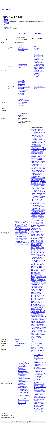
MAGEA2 (40, 240)
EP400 (37, 179)
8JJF (42, 347)
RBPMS (37, 286)
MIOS (37, 246)
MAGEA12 (34, 240)
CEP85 (37, 162)
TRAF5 (42, 319)
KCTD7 (22, 34)
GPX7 (39, 190)
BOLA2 (43, 144)
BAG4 (16, 224)
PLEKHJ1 (39, 267)
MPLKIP (38, 249)
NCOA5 (33, 257)
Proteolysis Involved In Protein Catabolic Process (23, 395)
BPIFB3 (33, 147)
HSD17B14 (34, 199)
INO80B (27, 229)
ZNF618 (37, 336)
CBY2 (41, 152)
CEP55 (43, 161)
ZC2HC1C (33, 333)
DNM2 (32, 175)
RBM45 (42, 284)
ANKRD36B (40, 136)
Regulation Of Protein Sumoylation (40, 387)
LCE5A (33, 228)
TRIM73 (33, 324)
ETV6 (32, 181)
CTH (32, 170)
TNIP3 (32, 318)
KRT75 (20, 230)
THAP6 (37, 313)
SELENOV (39, 293)
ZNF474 (17, 244)
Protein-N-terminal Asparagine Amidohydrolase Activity (39, 59)
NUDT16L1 (39, 261)
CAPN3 (43, 149)
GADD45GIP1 (41, 184)
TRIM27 (38, 321)
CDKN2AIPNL (35, 159)
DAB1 (37, 171)
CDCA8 (36, 158)
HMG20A (42, 196)
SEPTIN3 (39, 295)
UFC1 (39, 327)
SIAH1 (39, 296)
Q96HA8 (38, 345)
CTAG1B (38, 168)
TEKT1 (38, 312)
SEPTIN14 (33, 295)
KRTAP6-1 (34, 222)
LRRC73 (42, 234)
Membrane (21, 50)
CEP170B (38, 161)
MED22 (36, 245)
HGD (32, 196)
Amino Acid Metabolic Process (39, 407)
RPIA (32, 290)
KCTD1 (37, 207)
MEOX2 (17, 233)
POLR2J (33, 271)
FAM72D (38, 182)
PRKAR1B (34, 274)
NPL (41, 258)
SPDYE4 (33, 304)
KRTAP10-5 (34, 216)
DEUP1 (33, 173)
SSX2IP (42, 306)
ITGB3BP (33, 203)
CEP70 (32, 162)
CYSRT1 (33, 171)
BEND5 (33, 143)
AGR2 (43, 132)
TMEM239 (37, 316)
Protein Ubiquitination (38, 370)
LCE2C (41, 226)
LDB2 (36, 228)
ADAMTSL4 (18, 223)
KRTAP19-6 (41, 217)
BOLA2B (33, 146)
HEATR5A (40, 194)
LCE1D (43, 225)
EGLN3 (40, 176)
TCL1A (43, 310)
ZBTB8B (43, 331)
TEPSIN (42, 312)
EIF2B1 (33, 178)
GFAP (42, 185)
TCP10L (33, 312)
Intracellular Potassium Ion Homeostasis (22, 82)
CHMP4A (39, 164)
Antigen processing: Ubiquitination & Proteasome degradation (23, 103)
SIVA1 (32, 298)
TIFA (42, 315)
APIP (35, 138)
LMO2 (32, 232)
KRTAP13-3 (26, 230)
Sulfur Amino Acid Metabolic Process (39, 384)
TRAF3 (37, 319)
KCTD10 (42, 207)
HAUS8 (42, 193)
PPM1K (33, 272)
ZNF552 (22, 244)
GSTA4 (39, 191)
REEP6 (33, 287)
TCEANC (22, 239)
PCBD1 (33, 264)
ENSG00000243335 (20, 343)
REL (25, 238)
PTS (32, 281)
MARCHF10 (34, 243)
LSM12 (33, 235)
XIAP (40, 330)
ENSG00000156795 (36, 343)
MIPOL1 (42, 246)
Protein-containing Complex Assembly (39, 390)
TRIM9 (38, 324)
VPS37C (33, 330)
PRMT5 (33, 275)
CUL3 (21, 226)
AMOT (33, 135)
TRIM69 (42, 322)
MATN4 (40, 243)
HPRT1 (43, 197)
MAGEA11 (39, 239)
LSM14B (37, 235)
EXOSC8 (36, 181)
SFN (43, 295)
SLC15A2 (42, 298)
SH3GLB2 (33, 296)
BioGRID (6, 28)
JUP (43, 203)
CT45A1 (43, 167)
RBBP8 (33, 284)
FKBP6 (44, 182)
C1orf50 (33, 149)
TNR (36, 318)
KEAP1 (42, 211)
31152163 (20, 124)
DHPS (37, 173)
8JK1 (44, 350)
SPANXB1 (33, 303)
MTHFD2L (34, 252)
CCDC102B (34, 153)
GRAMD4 (33, 191)
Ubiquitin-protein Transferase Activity (39, 395)
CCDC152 (40, 153)
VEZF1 (17, 242)
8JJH (35, 348)
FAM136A (42, 181)
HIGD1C (36, 196)
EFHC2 (17, 227)
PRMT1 (39, 274)
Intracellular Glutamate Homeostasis (21, 93)
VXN (37, 330)
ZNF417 (21, 242)
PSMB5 (39, 280)
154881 (17, 339)
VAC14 (33, 328)
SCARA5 (33, 293)
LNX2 (40, 232)
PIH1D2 (33, 266)
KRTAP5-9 (40, 220)
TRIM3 (21, 241)
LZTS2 (37, 237)
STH (32, 307)
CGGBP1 (41, 162)
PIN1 (28, 235)
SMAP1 (36, 299)
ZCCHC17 (40, 333)
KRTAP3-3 (40, 219)
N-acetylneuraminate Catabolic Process (39, 398)
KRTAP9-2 (40, 222)
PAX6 (24, 235)
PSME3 (43, 280)
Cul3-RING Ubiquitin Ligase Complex (40, 410)
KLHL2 (43, 213)
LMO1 (41, 231)
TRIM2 (17, 241)
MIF (40, 245)
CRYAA (33, 167)
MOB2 (42, 248)
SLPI (32, 299)
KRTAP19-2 (34, 217)
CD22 (44, 156)
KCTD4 (38, 210)
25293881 (21, 119)
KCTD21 (33, 210)
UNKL (44, 327)
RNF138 (33, 289)
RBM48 (33, 286)
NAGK (43, 255)
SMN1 (40, 299)
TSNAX (41, 325)
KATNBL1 (38, 205)
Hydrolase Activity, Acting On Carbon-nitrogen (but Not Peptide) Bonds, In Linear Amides (39, 67)
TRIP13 (42, 324)
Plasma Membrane (23, 49)
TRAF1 (33, 319)
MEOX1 (24, 232)
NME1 (38, 258)
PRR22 (26, 236)
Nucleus (36, 46)
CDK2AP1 (41, 158)
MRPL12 (40, 251)
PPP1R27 (37, 272)
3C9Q (32, 347)
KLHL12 (37, 213)
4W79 (35, 347)
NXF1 (16, 235)
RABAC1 (37, 283)
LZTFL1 (42, 235)
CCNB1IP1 (39, 156)
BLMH (41, 143)
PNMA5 (42, 269)
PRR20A (41, 275)
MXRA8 (33, 254)
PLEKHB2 (33, 267)
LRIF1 (38, 234)
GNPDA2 (37, 188)
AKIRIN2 (41, 133)
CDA (32, 158)
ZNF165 (33, 334)
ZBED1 (33, 331)
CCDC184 (33, 155)
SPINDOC (39, 304)
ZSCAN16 (33, 338)
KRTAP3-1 (34, 219)
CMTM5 (33, 165)
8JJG (32, 348)
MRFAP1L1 (34, 251)
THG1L (33, 315)
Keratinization (38, 393)
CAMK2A (38, 149)
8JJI (38, 348)
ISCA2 (40, 202)
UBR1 (32, 327)
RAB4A (21, 238)
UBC (25, 241)
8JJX (32, 350)
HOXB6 (38, 197)
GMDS (37, 187)
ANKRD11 (34, 136)
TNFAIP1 (43, 316)
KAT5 (16, 230)
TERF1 (27, 239)
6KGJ (39, 347)
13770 (16, 341)
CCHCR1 (33, 156)
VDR (39, 328)
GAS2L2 (21, 227)
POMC (37, 271)
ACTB (32, 130)
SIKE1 (43, 296)
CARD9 (33, 150)
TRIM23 (33, 321)
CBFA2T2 (33, 152)
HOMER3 (33, 197)
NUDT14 (33, 261)
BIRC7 (37, 143)
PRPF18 (21, 236)
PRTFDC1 (33, 280)
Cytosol (20, 47)
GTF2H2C (33, 193)
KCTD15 (38, 208)
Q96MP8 (17, 345)
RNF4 (37, 289)
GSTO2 (43, 191)
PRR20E (33, 278)
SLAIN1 (37, 298)
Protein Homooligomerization (24, 86)
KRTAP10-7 (41, 216)
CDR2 (41, 159)
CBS (38, 152)
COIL (41, 165)
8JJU (40, 348)
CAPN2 (25, 224)
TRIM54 (37, 322)
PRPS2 (37, 275)
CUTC (41, 170)
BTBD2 (37, 147)
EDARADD (34, 176)
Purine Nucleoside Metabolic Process (39, 404)
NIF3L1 (22, 233)
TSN (37, 325)
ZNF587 (27, 244)
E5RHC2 (33, 345)
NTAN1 (42, 260)
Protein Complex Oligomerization (38, 364)
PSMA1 (17, 238)
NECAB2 (33, 258)
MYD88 (38, 254)
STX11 (44, 307)
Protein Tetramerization (38, 401)
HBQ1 (32, 194)
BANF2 (33, 141)
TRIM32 (43, 321)
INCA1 (23, 229)
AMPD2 (43, 135)
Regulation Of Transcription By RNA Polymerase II (23, 371)
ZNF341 (38, 334)
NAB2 (32, 255)
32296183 (7, 22)
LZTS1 (32, 237)
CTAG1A (33, 168)
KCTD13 (33, 208)
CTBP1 (44, 168)
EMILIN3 (42, 178)
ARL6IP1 (33, 139)
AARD (32, 129)
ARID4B (40, 138)
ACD (36, 129)
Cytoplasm (21, 46)
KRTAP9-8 (40, 223)
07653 (32, 341)
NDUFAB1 (38, 257)
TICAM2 (37, 315)
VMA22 (43, 328)
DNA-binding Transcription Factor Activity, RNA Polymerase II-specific (23, 401)
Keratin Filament (38, 382)
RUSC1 (36, 290)
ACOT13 (40, 129)
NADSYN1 (37, 255)
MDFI (20, 232)
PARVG (20, 235)
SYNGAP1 (39, 309)
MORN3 (33, 249)
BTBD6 (42, 147)
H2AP (38, 193)
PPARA (17, 236)
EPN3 (41, 179)
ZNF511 (33, 336)
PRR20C (38, 277)
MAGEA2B (34, 242)
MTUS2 (39, 252)
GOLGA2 (43, 188)
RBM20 (37, 284)
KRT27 (38, 214)
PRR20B (33, 277)
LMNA (37, 231)
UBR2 (36, 327)
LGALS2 (33, 229)
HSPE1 (33, 200)
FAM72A (33, 182)
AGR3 (32, 133)
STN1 (39, 307)
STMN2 (35, 307)
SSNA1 (38, 306)
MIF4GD (33, 246)
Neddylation (21, 99)
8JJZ (38, 350)
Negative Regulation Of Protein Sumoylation (39, 379)
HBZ (35, 194)
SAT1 (40, 292)
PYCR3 (35, 281)
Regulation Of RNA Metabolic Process (23, 386)
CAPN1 (21, 224)
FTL (35, 184)
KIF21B (33, 213)
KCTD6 (43, 210)
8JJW (43, 348)
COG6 (37, 165)
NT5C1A (37, 260)
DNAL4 (41, 173)
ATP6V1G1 (42, 139)
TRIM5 (33, 322)
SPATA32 (39, 303)
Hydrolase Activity (39, 62)
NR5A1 (33, 260)
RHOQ (37, 287)
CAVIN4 (42, 150)
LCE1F (37, 226)
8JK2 (32, 351)
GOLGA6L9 (34, 190)
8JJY (35, 350)
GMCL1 (33, 187)
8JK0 (41, 350)
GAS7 (32, 185)
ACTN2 (41, 130)
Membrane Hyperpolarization (23, 89)
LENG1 (41, 228)
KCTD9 (37, 211)
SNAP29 (33, 301)
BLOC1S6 (33, 144)
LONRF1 (33, 234)
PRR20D (43, 277)
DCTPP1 (42, 171)
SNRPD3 (38, 301)
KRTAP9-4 (34, 223)
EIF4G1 (37, 178)
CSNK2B (38, 167)
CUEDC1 (36, 170)
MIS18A (33, 248)
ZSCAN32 (39, 338)
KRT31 (42, 214)
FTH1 (32, 184)
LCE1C (39, 225)
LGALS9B (39, 229)
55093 (32, 339)
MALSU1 (40, 242)
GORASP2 (18, 229)
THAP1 (33, 313)
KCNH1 (33, 207)
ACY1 (32, 132)
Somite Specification (23, 392)
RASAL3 (43, 283)
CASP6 (37, 150)
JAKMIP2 (39, 203)
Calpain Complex (23, 361)
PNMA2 (38, 269)
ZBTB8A (37, 331)
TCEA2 (17, 239)
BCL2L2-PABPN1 (40, 141)
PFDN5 (37, 264)
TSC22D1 (33, 325)
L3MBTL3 (33, 225)
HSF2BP (39, 199)
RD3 (41, 286)
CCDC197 (39, 155)
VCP (36, 328)
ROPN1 (41, 289)
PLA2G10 (38, 266)
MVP (43, 252)
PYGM (40, 281)
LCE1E (33, 226)
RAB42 (33, 283)
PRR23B (38, 278)
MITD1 (38, 248)
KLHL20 (33, 214)
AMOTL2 (37, 135)
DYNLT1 (37, 175)
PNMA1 (33, 269)
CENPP (33, 161)
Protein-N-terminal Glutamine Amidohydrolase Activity (39, 74)
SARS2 (37, 292)
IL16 (44, 200)
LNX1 (16, 232)
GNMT (33, 188)
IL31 (32, 202)
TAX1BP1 (33, 310)
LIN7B (32, 231)
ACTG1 (36, 130)
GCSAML (37, 185)
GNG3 (41, 187)
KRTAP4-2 (34, 220)
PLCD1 (43, 266)
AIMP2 (36, 133)
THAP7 (42, 313)
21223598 (21, 115)
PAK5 (41, 263)
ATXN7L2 (25, 223)
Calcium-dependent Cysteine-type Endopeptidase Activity (23, 366)
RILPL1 (41, 287)
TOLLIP (40, 318)
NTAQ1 (38, 34)
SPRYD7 (33, 306)
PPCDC (42, 271)
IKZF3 (40, 200)
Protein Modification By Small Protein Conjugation (39, 374)
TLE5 (32, 316)
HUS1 (36, 200)
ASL (37, 139)
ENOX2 (33, 179)
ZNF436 (42, 334)
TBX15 (39, 310)
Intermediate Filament (40, 368)
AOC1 (32, 138)
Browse (6, 19)
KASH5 (33, 205)
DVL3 (25, 226)
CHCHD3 (33, 164)
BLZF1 (39, 144)
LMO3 (36, 232)
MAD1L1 (33, 239)
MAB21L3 (42, 237)
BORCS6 (38, 146)
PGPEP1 (42, 264)
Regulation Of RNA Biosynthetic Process (23, 389)
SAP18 (32, 292)
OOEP (38, 263)
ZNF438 (26, 242)
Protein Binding (22, 64)
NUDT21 (33, 263)
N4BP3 (43, 254)
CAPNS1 (17, 226)
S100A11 (41, 290)
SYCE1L (33, 309)
